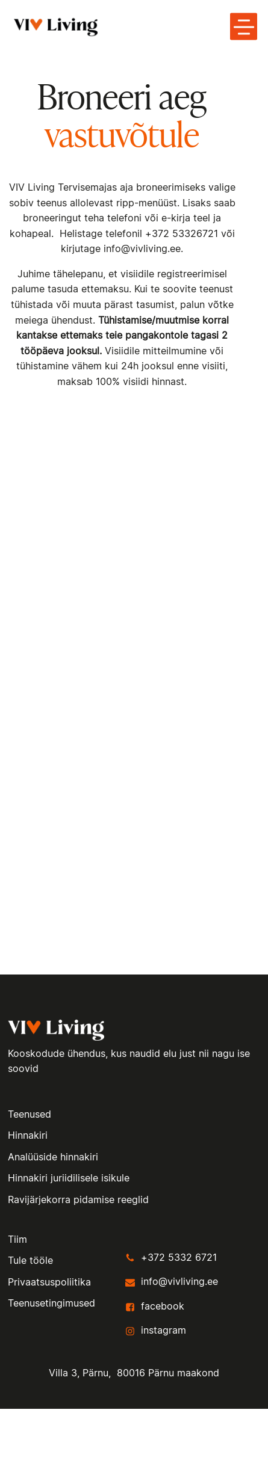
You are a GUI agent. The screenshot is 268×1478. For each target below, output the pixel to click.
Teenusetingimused (51, 1303)
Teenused (29, 1114)
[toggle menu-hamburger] (243, 26)
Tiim (17, 1240)
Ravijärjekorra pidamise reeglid (78, 1200)
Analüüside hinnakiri (53, 1157)
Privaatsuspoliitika (49, 1282)
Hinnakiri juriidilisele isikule (68, 1178)
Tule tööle (30, 1261)
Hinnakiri (28, 1136)
